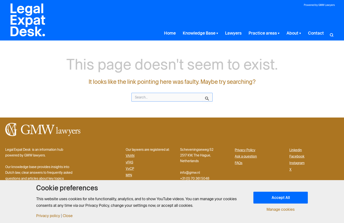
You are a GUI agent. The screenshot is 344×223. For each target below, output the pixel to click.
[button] (331, 33)
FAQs (238, 163)
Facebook (297, 156)
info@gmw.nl (190, 172)
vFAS (129, 162)
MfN (129, 175)
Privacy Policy (245, 150)
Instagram (297, 163)
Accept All (281, 197)
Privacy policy (48, 216)
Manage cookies (281, 209)
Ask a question (246, 156)
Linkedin (295, 150)
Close (68, 216)
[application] (232, 33)
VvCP (130, 168)
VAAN (130, 156)
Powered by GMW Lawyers (319, 5)
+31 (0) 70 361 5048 (194, 178)
